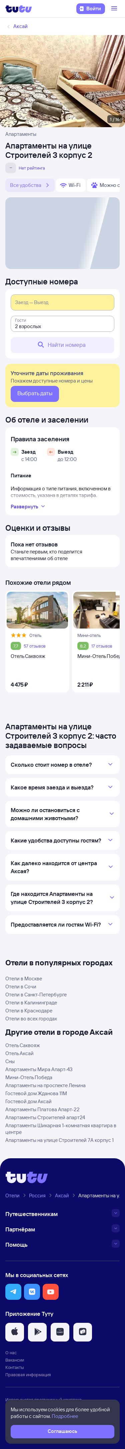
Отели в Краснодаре (28, 1010)
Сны (10, 1061)
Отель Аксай (19, 1053)
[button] (13, 1292)
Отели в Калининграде (31, 1002)
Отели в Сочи (20, 986)
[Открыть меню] (115, 9)
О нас (11, 1352)
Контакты (14, 1367)
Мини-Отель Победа (28, 1077)
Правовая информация (28, 1374)
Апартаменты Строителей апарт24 (45, 1117)
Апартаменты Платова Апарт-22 (42, 1109)
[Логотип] (18, 9)
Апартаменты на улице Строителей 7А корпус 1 (59, 1140)
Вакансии (14, 1360)
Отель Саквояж (22, 1045)
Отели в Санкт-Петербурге (36, 994)
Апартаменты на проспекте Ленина (45, 1085)
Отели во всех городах (31, 1018)
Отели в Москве (23, 978)
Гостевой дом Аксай (28, 1101)
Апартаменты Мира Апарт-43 (39, 1069)
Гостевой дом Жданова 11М (36, 1093)
